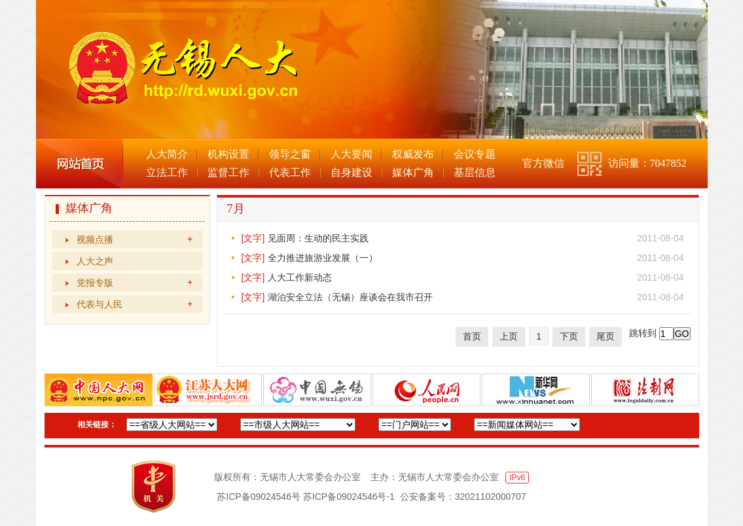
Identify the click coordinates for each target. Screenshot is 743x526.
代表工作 (290, 172)
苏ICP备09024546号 (258, 496)
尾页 (605, 336)
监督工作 (228, 172)
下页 (569, 336)
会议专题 (475, 154)
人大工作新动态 (300, 277)
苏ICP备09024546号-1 (349, 496)
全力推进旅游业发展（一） (323, 258)
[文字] (253, 238)
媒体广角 (413, 172)
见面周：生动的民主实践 (318, 238)
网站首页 (79, 163)
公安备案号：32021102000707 (463, 496)
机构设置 (228, 154)
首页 (472, 336)
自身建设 (351, 172)
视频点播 (134, 239)
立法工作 (167, 172)
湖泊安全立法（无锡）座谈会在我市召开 (350, 297)
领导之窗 (290, 154)
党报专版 (134, 282)
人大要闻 (351, 154)
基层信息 (475, 172)
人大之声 (95, 261)
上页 (508, 336)
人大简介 (167, 154)
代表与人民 (134, 304)
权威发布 (413, 154)
